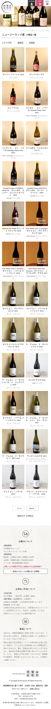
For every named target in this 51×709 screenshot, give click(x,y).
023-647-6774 (28, 696)
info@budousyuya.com (28, 699)
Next (31, 508)
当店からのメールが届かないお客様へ (26, 571)
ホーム (23, 30)
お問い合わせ (34, 689)
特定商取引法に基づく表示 (13, 686)
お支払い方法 (30, 686)
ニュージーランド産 (42, 30)
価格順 (20, 42)
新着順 (32, 42)
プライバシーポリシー (20, 689)
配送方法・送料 (42, 686)
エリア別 (31, 30)
